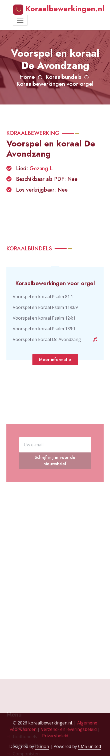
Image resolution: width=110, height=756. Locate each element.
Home (27, 77)
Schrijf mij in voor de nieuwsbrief (55, 481)
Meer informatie (55, 359)
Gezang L (41, 168)
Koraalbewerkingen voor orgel (55, 84)
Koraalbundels (63, 77)
